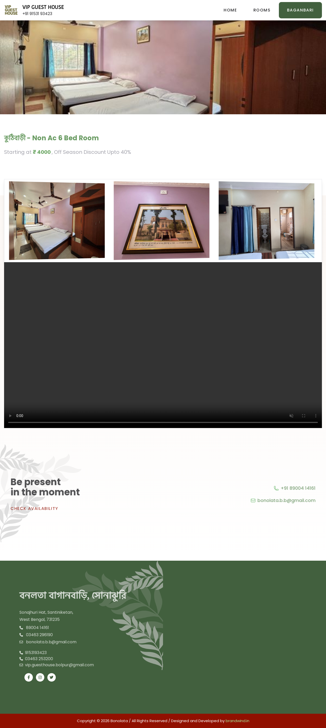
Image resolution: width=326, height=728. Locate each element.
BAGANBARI (300, 10)
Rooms (262, 10)
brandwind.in (237, 720)
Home (230, 10)
